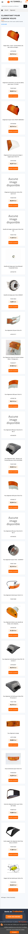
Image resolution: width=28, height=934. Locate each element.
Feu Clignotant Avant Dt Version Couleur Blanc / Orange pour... (13, 358)
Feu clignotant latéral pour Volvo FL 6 (13, 595)
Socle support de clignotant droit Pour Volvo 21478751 (13, 842)
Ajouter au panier (13, 58)
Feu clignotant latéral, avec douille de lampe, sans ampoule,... (13, 623)
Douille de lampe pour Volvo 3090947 (13, 295)
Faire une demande (14, 916)
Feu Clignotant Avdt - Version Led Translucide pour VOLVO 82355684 (13, 459)
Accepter (14, 932)
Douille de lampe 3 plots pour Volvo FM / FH (13, 230)
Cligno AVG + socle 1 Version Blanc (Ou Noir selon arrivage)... (13, 46)
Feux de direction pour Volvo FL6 (13, 768)
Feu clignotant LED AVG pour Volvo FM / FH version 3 (13, 697)
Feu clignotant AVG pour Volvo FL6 (13, 495)
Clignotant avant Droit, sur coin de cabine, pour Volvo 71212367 (13, 83)
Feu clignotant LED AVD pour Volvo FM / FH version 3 (13, 660)
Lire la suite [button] (4, 24)
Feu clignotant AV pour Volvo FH (13, 330)
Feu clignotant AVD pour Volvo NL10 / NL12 (13, 430)
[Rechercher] (14, 6)
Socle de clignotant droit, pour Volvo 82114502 (13, 805)
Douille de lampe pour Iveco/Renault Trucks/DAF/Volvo (13, 267)
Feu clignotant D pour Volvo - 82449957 (13, 559)
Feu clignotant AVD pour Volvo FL (13, 394)
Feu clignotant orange (13, 733)
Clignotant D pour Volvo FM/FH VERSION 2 (13, 119)
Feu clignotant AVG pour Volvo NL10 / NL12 (13, 531)
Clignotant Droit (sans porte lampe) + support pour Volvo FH (13, 156)
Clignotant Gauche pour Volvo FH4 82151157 (13, 193)
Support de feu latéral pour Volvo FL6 (13, 878)
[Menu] (2, 2)
